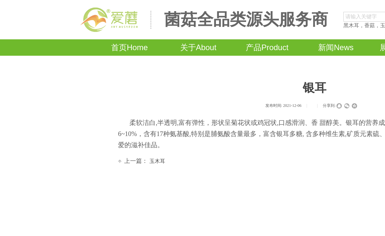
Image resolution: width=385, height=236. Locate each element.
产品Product (267, 47)
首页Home (129, 47)
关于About (198, 47)
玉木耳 (141, 161)
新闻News (336, 47)
